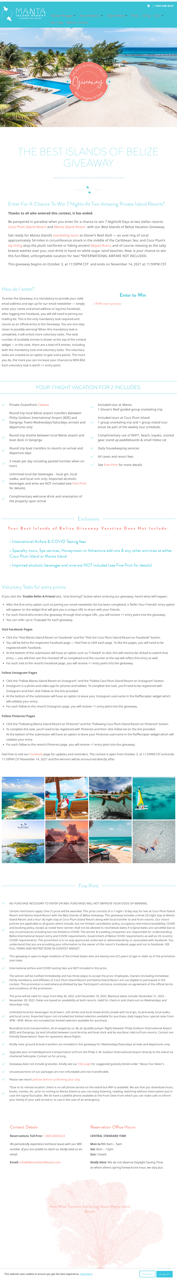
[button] (63, 15)
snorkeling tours (66, 235)
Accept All (164, 1274)
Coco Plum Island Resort (27, 227)
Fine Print (79, 483)
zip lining (15, 245)
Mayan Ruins (101, 245)
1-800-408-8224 (54, 1136)
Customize (147, 1274)
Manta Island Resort (70, 227)
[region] (88, 1274)
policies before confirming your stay (56, 1079)
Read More (86, 1274)
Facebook (36, 754)
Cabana (43, 405)
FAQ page (84, 1064)
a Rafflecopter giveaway (107, 303)
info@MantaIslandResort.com (40, 1162)
